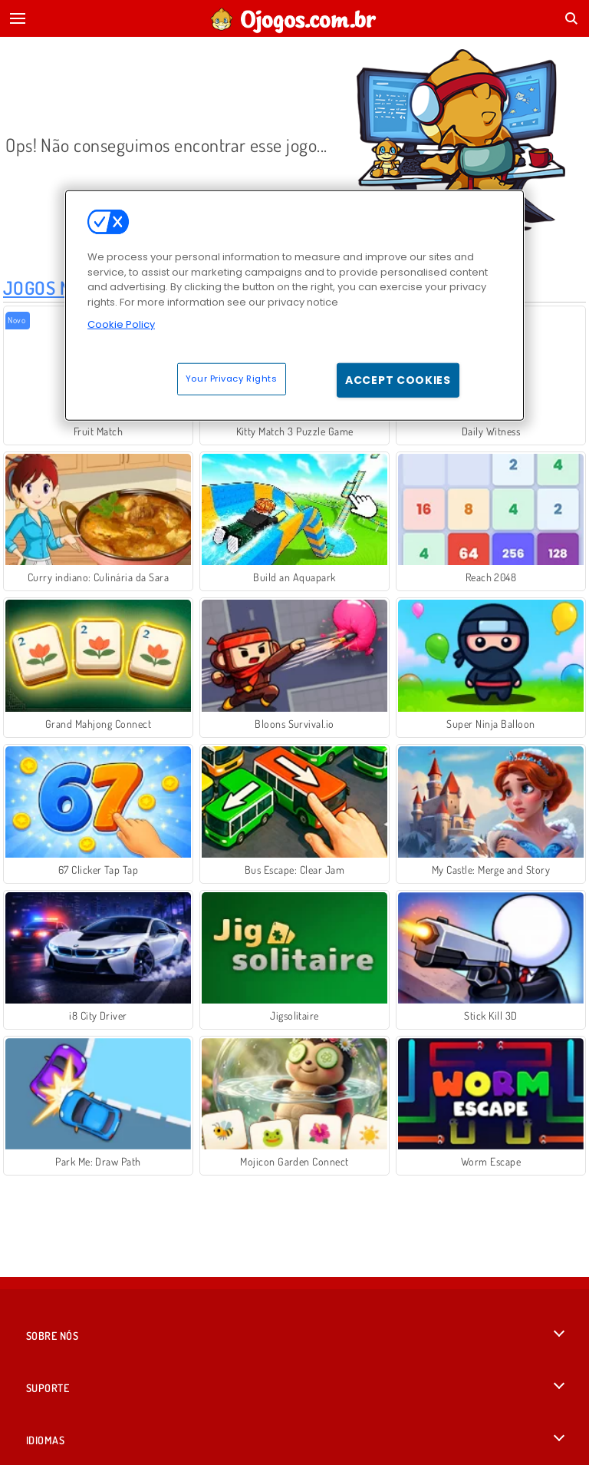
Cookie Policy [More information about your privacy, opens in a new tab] (121, 324)
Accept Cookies (398, 379)
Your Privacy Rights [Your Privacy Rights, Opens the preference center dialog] (232, 378)
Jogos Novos (58, 287)
